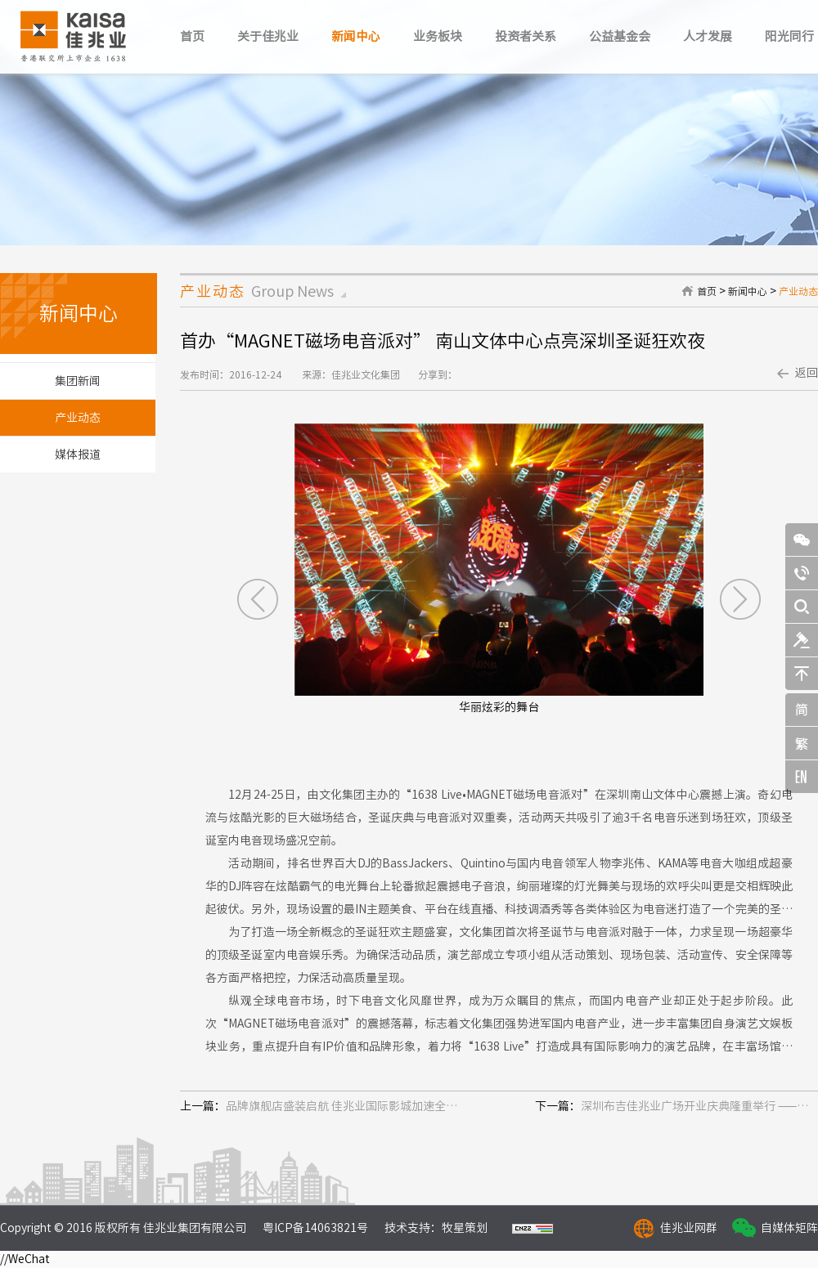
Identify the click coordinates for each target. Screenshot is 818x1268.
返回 (806, 373)
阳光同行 (789, 36)
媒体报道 (78, 454)
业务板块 (437, 36)
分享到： (437, 374)
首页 (192, 36)
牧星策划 (465, 1228)
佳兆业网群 (688, 1228)
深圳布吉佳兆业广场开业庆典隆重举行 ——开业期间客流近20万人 (699, 1106)
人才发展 (707, 36)
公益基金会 (619, 36)
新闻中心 (355, 36)
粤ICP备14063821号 (315, 1228)
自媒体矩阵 (789, 1228)
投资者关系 (525, 36)
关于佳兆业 (268, 36)
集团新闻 (78, 381)
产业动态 (798, 291)
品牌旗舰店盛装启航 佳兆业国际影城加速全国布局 (344, 1106)
